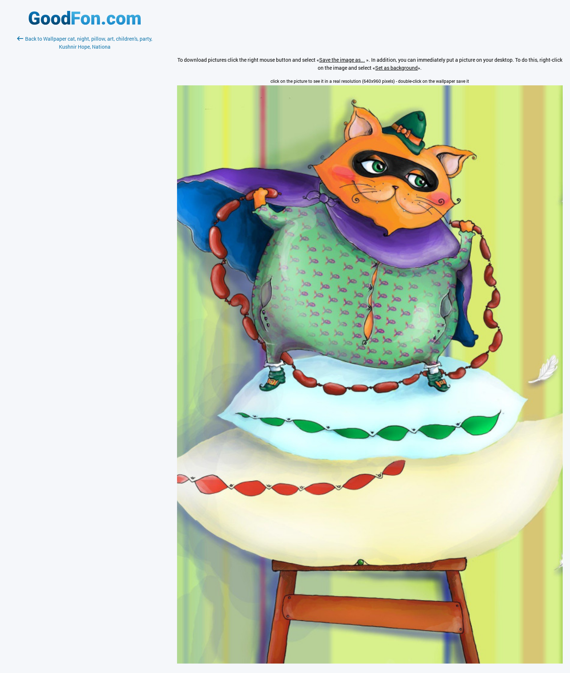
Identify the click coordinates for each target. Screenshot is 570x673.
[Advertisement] (84, 137)
